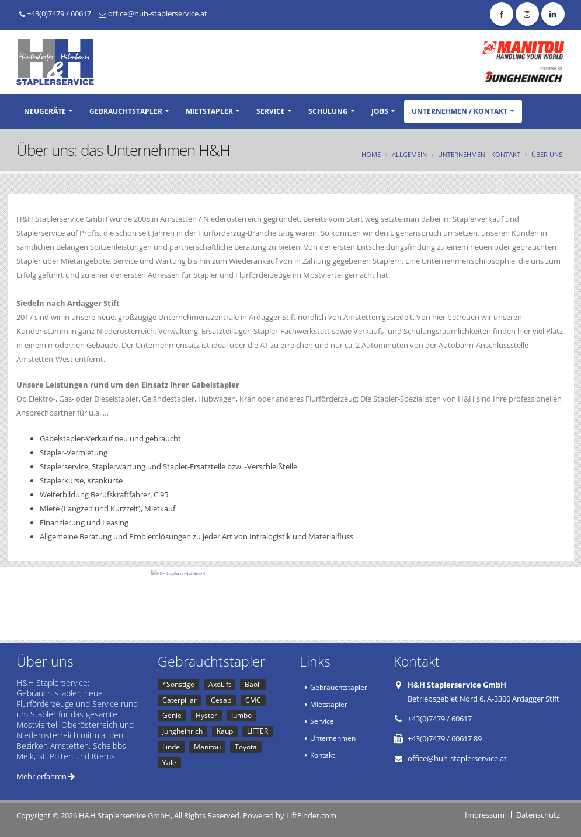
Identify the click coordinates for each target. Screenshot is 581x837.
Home (371, 154)
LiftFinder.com (311, 815)
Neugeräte (45, 111)
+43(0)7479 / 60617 (55, 13)
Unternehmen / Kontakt (459, 111)
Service (270, 111)
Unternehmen (333, 737)
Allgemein (409, 154)
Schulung (328, 111)
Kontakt (322, 754)
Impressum (485, 815)
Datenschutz (538, 815)
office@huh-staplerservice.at (153, 13)
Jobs (379, 111)
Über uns (546, 154)
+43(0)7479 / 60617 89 (445, 738)
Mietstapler (209, 111)
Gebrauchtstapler (125, 111)
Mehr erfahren (45, 776)
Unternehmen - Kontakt (479, 154)
